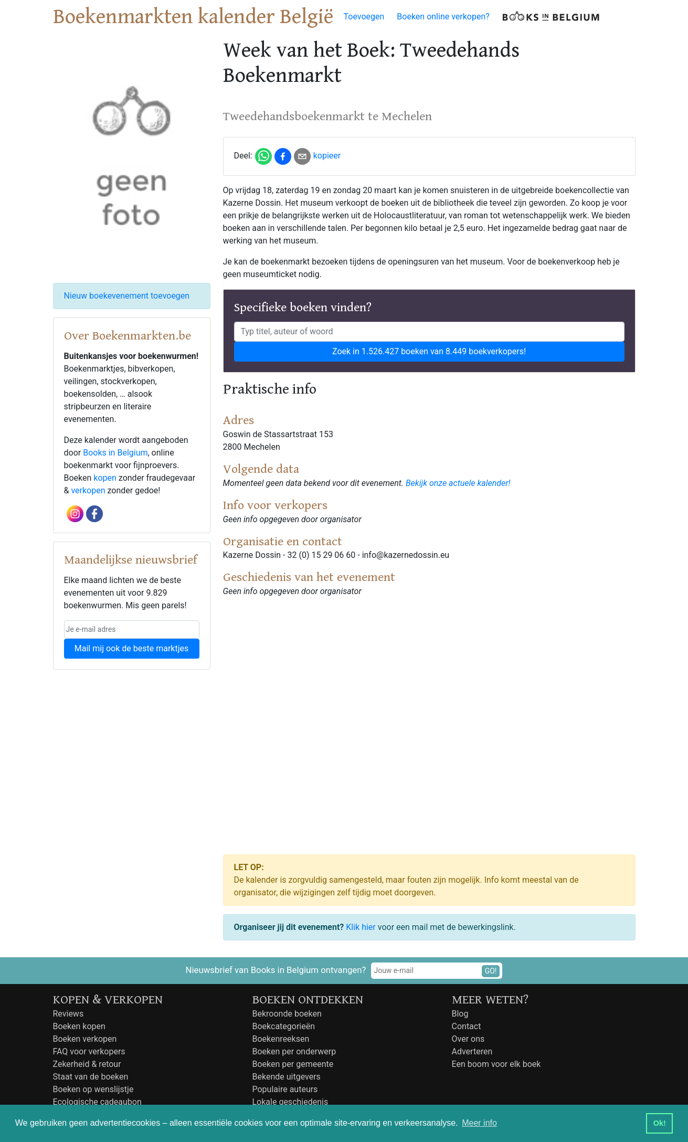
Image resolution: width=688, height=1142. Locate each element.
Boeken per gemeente (293, 1064)
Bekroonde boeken (287, 1014)
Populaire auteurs (285, 1089)
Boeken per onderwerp (294, 1051)
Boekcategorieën (283, 1026)
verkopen (88, 490)
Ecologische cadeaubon (97, 1102)
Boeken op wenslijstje (93, 1089)
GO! (491, 971)
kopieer (327, 156)
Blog (460, 1014)
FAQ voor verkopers (89, 1051)
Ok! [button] (659, 1123)
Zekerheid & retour (87, 1064)
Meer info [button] (479, 1122)
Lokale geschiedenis (290, 1102)
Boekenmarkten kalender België (193, 17)
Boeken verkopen (85, 1039)
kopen (105, 478)
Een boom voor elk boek (496, 1064)
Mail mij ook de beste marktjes (131, 648)
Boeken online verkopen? (443, 17)
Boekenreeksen (281, 1039)
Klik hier (361, 927)
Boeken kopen (79, 1026)
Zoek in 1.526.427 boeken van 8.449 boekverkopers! (429, 351)
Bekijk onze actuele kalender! (458, 483)
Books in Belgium (115, 453)
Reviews (68, 1014)
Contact (466, 1026)
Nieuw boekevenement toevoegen (127, 296)
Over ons (468, 1039)
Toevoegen (364, 17)
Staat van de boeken (91, 1077)
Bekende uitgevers (286, 1077)
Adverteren (472, 1051)
